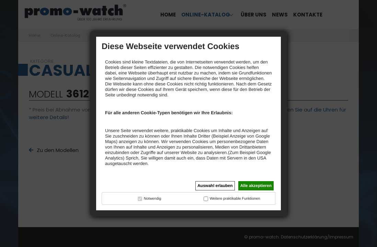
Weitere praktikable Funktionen (235, 199)
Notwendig (152, 199)
